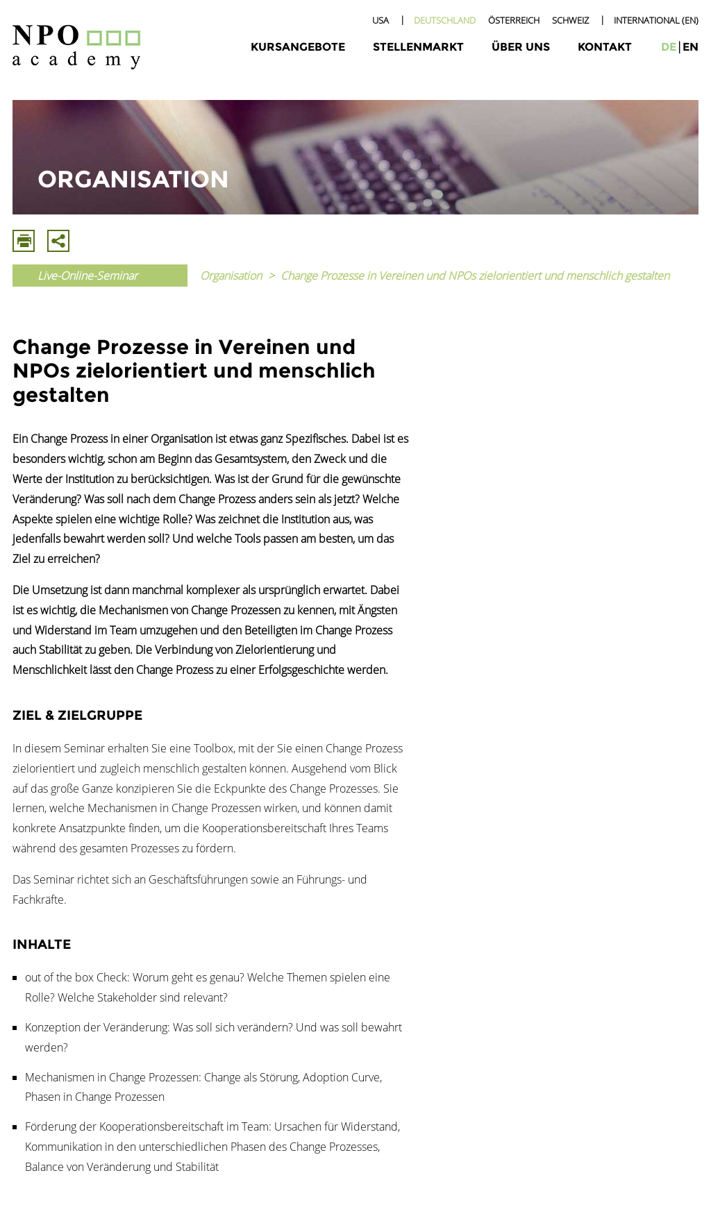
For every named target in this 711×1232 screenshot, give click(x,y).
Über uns (521, 46)
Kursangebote (298, 46)
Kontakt (605, 46)
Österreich (513, 20)
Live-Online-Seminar (87, 275)
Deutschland (445, 20)
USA (380, 20)
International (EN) (656, 20)
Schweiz (570, 20)
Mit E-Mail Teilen (58, 241)
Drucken (23, 241)
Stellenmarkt (418, 46)
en (691, 46)
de (668, 46)
